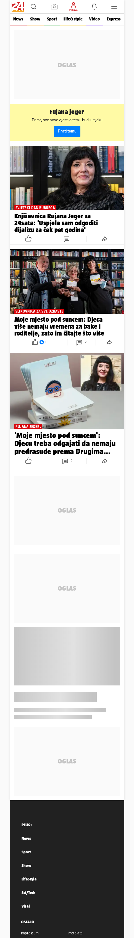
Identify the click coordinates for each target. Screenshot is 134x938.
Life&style (73, 19)
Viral (26, 906)
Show (35, 19)
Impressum (30, 933)
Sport (52, 19)
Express (114, 19)
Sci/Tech (29, 892)
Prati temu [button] (67, 131)
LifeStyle (29, 879)
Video (94, 19)
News (18, 19)
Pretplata (75, 933)
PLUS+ (27, 824)
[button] (33, 6)
